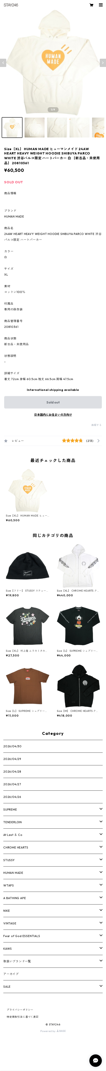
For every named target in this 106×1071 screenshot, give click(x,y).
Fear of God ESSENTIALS (21, 936)
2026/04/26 (12, 797)
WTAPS (8, 885)
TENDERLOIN (12, 822)
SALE (7, 986)
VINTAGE (9, 923)
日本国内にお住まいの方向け (53, 415)
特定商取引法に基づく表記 (23, 1016)
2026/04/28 (12, 771)
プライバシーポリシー (20, 1009)
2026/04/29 (12, 759)
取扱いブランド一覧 (17, 961)
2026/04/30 (12, 746)
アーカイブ (11, 974)
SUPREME (10, 809)
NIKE (6, 911)
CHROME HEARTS (15, 847)
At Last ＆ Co (12, 835)
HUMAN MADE (13, 873)
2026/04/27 (12, 784)
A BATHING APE (14, 898)
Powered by (53, 1031)
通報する (96, 425)
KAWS (7, 949)
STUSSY (9, 860)
